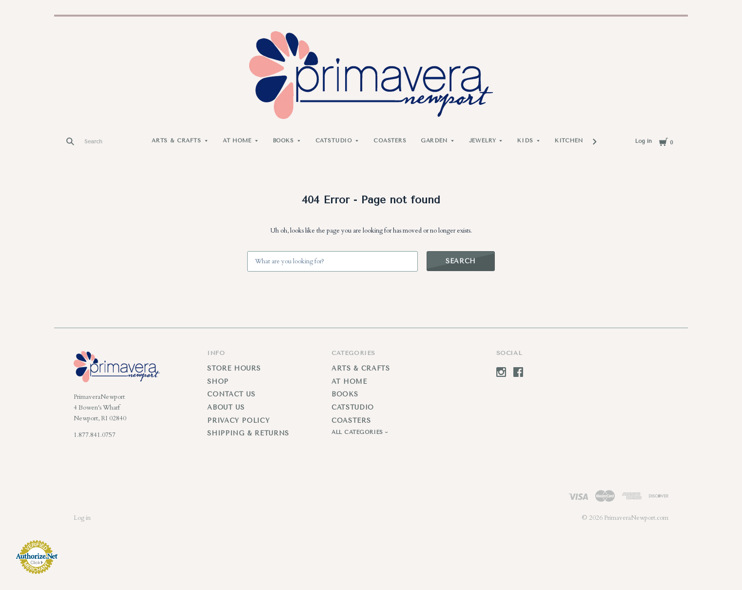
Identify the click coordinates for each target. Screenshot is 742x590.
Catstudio (333, 141)
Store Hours (233, 368)
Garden (434, 141)
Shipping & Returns (248, 433)
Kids (525, 141)
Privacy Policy (238, 420)
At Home (237, 141)
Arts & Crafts (176, 141)
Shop (218, 381)
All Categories (358, 432)
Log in (643, 141)
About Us (225, 407)
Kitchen (569, 141)
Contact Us (231, 394)
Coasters (390, 141)
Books (283, 141)
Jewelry (482, 141)
